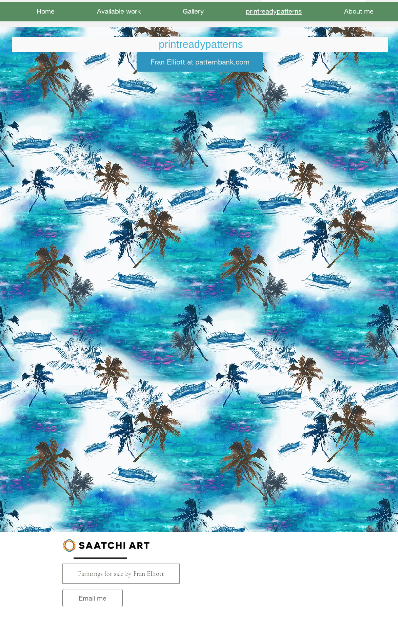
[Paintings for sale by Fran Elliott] (121, 574)
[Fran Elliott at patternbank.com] (200, 62)
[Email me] (92, 598)
